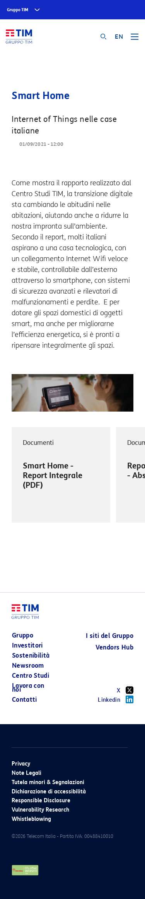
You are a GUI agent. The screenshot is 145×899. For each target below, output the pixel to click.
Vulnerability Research (40, 810)
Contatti (24, 699)
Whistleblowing (31, 819)
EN (119, 36)
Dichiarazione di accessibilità (49, 791)
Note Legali (26, 773)
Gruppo (22, 635)
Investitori (27, 645)
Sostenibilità (31, 655)
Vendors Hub (114, 647)
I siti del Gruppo (109, 635)
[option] (61, 475)
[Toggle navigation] (134, 39)
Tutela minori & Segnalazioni (48, 782)
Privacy (21, 764)
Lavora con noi (28, 687)
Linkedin (115, 699)
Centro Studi (30, 675)
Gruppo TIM (17, 9)
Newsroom (28, 665)
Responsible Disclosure (41, 800)
